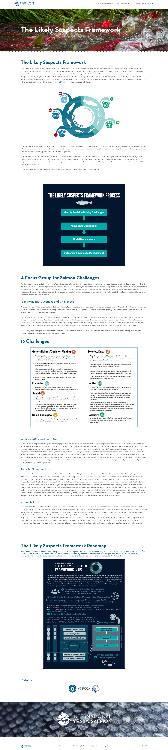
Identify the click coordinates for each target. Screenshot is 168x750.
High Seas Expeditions (102, 4)
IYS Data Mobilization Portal (141, 4)
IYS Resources (121, 4)
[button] (102, 3)
